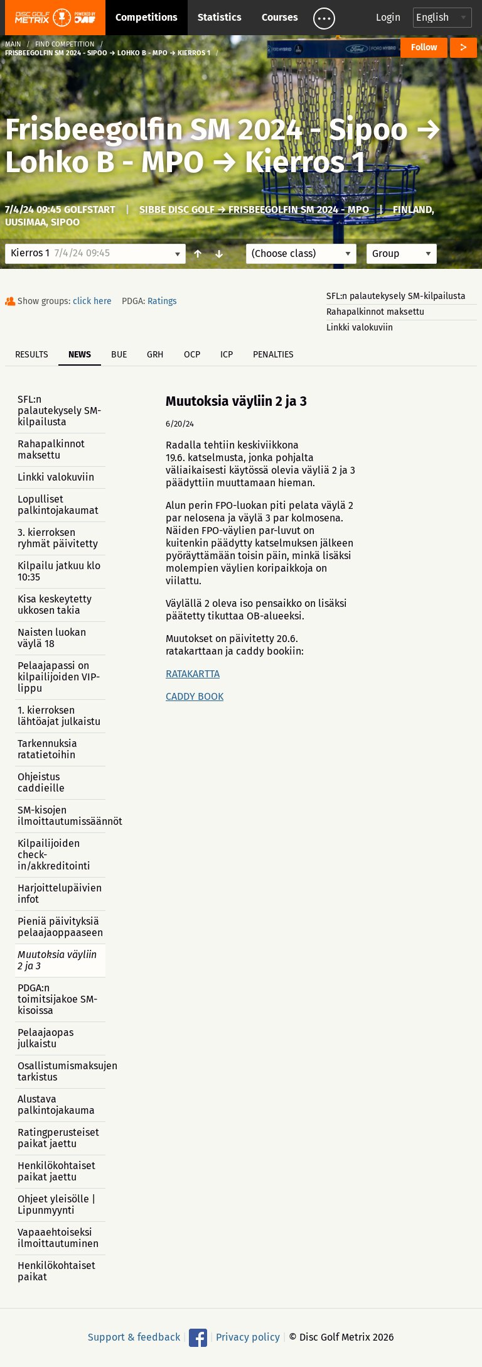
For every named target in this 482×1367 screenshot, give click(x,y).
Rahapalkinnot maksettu (375, 312)
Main (13, 44)
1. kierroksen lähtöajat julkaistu (59, 715)
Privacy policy (248, 1337)
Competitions (146, 17)
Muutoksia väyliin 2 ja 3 (57, 960)
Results (31, 354)
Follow (424, 47)
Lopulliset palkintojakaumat (58, 504)
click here (92, 301)
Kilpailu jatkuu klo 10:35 (59, 571)
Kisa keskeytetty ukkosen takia (55, 604)
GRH (155, 354)
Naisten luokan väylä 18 (52, 638)
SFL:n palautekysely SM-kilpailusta (396, 296)
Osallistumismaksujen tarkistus (61, 1071)
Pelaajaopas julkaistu (45, 1038)
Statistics (220, 17)
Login (388, 17)
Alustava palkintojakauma (56, 1104)
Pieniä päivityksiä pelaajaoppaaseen (60, 927)
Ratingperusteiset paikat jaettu (58, 1138)
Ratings (162, 301)
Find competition (65, 44)
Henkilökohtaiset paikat (56, 1271)
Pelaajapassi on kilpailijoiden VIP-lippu (59, 677)
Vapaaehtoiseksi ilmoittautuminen (58, 1238)
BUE (119, 354)
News (79, 354)
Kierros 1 (305, 162)
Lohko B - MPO (104, 162)
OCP (192, 354)
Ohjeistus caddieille (41, 782)
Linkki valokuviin (359, 327)
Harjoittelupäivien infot (60, 893)
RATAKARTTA (193, 674)
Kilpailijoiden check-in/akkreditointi (54, 854)
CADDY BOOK (194, 696)
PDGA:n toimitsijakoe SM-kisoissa (57, 999)
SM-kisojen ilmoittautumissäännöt (61, 815)
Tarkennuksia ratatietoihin (47, 749)
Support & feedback (134, 1337)
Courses (280, 17)
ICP (226, 354)
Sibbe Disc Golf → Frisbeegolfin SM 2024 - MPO (254, 209)
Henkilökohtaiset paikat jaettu (56, 1171)
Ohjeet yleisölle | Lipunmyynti (56, 1204)
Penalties (273, 354)
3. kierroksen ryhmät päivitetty (58, 538)
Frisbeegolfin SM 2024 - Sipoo (206, 129)
